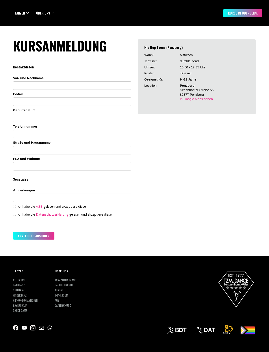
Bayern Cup (20, 305)
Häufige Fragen (64, 285)
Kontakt (60, 290)
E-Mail (18, 94)
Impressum (61, 295)
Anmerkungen (24, 190)
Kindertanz (20, 295)
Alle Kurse (19, 280)
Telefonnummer (25, 126)
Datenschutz (63, 305)
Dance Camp (20, 310)
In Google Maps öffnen (196, 99)
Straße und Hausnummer (32, 142)
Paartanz (19, 285)
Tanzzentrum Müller (67, 280)
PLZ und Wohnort (26, 159)
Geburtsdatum (24, 110)
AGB (39, 206)
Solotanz (19, 290)
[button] (22, 13)
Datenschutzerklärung (52, 214)
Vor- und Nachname (28, 78)
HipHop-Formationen (25, 300)
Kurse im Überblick (243, 13)
